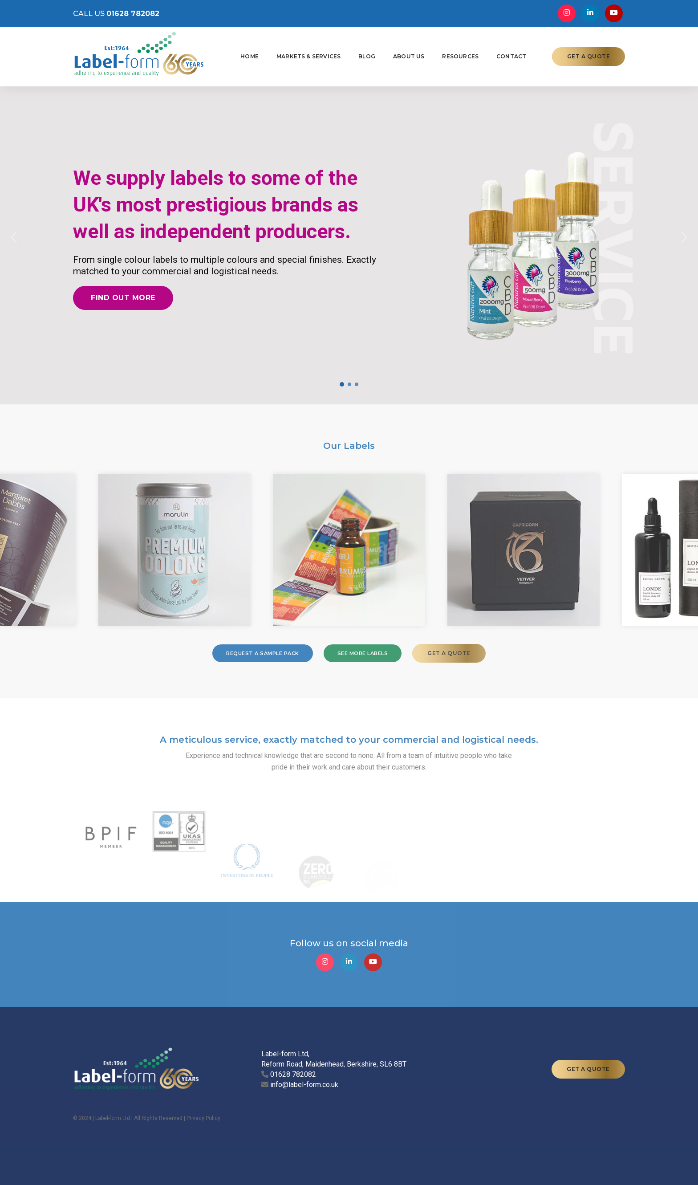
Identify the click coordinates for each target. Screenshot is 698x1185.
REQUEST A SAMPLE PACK (262, 653)
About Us (408, 56)
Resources (460, 56)
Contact (511, 56)
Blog (366, 56)
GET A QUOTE (588, 56)
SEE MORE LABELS (362, 653)
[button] (14, 237)
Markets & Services (308, 56)
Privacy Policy (203, 1118)
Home (249, 56)
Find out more (123, 297)
